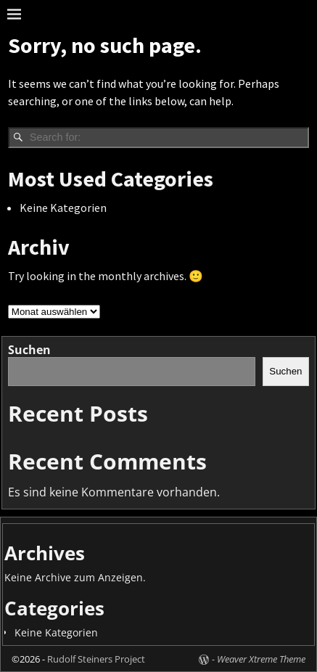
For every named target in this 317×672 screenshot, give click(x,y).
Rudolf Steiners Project (96, 658)
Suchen (29, 350)
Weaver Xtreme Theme (261, 658)
